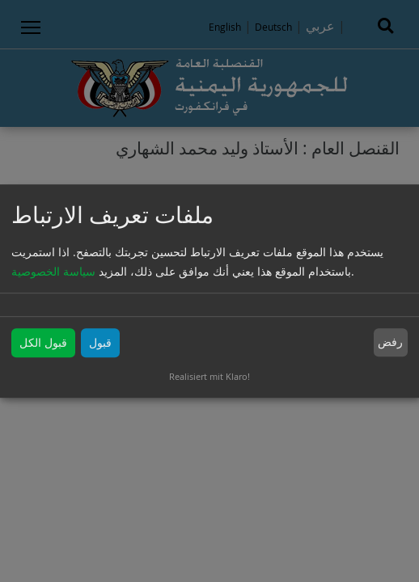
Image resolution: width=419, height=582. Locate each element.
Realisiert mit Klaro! (209, 376)
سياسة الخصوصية (53, 271)
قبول (100, 342)
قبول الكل (43, 342)
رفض (390, 342)
